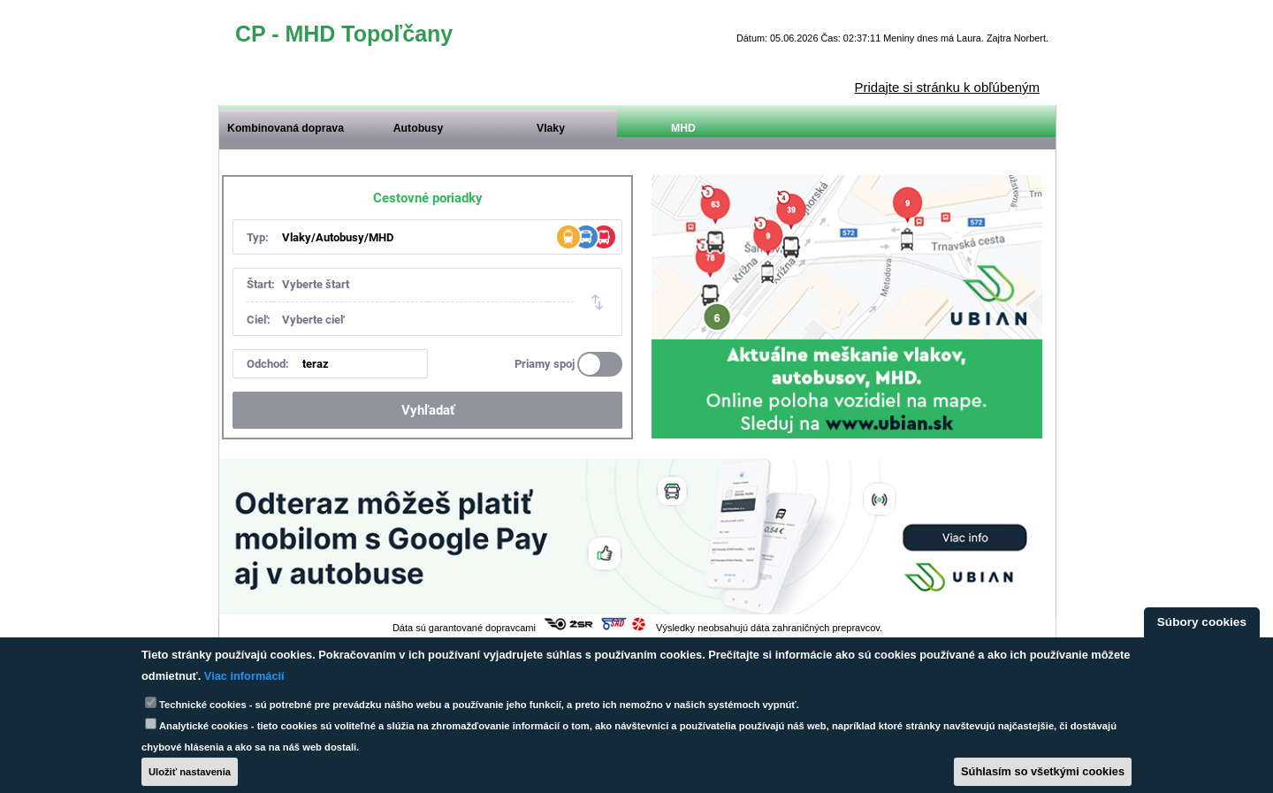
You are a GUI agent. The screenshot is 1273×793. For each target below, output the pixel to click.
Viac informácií (244, 675)
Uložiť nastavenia (190, 771)
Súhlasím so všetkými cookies (1042, 771)
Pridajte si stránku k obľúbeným (947, 87)
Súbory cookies (1201, 622)
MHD (683, 128)
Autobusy (418, 128)
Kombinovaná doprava (285, 128)
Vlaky (551, 128)
